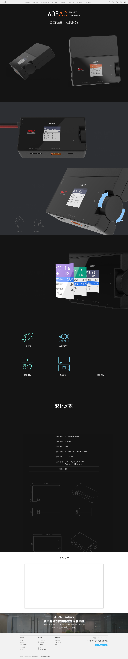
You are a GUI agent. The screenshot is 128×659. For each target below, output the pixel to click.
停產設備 (22, 647)
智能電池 (63, 2)
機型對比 (22, 642)
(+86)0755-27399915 (97, 641)
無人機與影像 (45, 2)
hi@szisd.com (101, 645)
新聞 (56, 644)
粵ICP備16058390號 (45, 656)
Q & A (21, 649)
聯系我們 (79, 2)
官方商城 (88, 2)
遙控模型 (54, 2)
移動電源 (35, 2)
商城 (21, 640)
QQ (41, 647)
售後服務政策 (23, 644)
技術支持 (71, 2)
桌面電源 (27, 2)
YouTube (42, 642)
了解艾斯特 (58, 642)
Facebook (42, 640)
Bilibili (41, 644)
